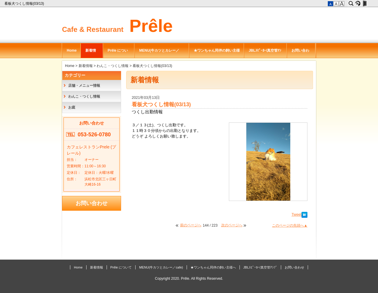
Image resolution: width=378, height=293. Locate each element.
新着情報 (90, 53)
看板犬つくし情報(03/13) (24, 3)
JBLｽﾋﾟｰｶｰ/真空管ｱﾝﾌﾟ (265, 53)
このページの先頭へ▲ (289, 225)
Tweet (296, 214)
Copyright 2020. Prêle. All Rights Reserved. (189, 278)
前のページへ (190, 225)
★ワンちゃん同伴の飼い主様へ (217, 53)
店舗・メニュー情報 (84, 86)
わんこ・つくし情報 (112, 66)
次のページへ (231, 225)
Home (71, 50)
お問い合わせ (300, 53)
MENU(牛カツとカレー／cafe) (159, 53)
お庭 (71, 107)
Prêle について (118, 53)
